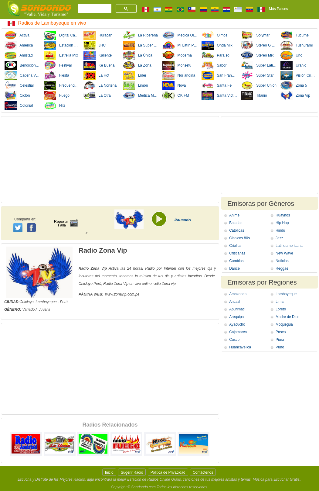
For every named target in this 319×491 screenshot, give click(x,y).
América (19, 45)
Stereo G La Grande (259, 45)
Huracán (97, 35)
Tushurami (296, 45)
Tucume (294, 35)
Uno (291, 55)
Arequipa (236, 317)
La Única (137, 55)
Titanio (254, 95)
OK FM (175, 95)
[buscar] (94, 9)
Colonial (19, 105)
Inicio (109, 472)
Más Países (278, 9)
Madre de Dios (287, 317)
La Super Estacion (140, 45)
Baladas (235, 223)
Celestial (19, 85)
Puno (280, 347)
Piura (280, 339)
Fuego (57, 95)
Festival (58, 65)
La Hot (96, 75)
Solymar (255, 35)
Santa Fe (217, 85)
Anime (234, 215)
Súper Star (257, 75)
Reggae (282, 268)
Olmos (214, 35)
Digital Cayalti (62, 35)
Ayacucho (237, 324)
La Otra (97, 95)
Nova (174, 85)
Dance (234, 268)
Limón (135, 85)
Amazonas (237, 294)
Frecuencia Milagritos (62, 85)
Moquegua (284, 324)
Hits (55, 105)
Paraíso (215, 55)
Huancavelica (240, 347)
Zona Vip (295, 95)
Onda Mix (217, 45)
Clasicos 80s (239, 238)
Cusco (234, 339)
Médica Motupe (140, 95)
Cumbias (236, 261)
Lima (279, 301)
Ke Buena (99, 65)
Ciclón (17, 95)
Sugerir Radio (132, 472)
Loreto (281, 309)
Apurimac (237, 309)
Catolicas (236, 230)
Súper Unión (259, 85)
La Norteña (100, 85)
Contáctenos (203, 472)
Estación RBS (62, 45)
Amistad (19, 55)
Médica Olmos (180, 35)
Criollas (235, 246)
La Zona (137, 65)
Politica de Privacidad (168, 472)
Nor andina (178, 75)
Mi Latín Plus (180, 45)
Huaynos (283, 215)
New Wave (284, 253)
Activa (17, 35)
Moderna (177, 55)
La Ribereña (140, 35)
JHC (94, 45)
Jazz (279, 238)
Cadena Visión (22, 75)
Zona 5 (293, 85)
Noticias (282, 261)
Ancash (235, 301)
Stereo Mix (257, 55)
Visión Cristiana (298, 75)
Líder (134, 75)
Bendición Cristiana (22, 65)
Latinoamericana (289, 246)
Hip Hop (282, 223)
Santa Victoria (219, 95)
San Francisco (219, 75)
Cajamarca (238, 332)
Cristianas (237, 253)
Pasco (281, 332)
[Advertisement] (110, 159)
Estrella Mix (61, 55)
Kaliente (97, 55)
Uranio (293, 65)
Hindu (280, 230)
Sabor (214, 65)
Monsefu (177, 65)
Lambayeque (286, 294)
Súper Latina (259, 65)
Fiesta (56, 75)
